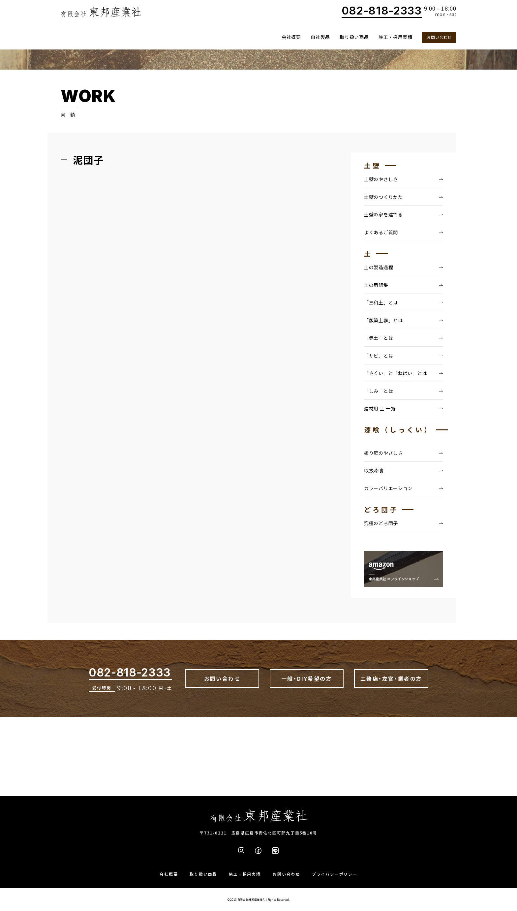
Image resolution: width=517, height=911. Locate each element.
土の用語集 (376, 285)
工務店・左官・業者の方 (391, 678)
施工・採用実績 (395, 37)
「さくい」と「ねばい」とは (395, 373)
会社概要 (291, 37)
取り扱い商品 (354, 37)
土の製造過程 (378, 267)
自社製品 (320, 37)
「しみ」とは (378, 391)
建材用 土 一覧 (380, 408)
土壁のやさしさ (381, 179)
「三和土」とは (381, 302)
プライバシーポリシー (334, 874)
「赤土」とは (378, 337)
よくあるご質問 (381, 232)
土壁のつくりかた (383, 197)
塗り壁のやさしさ (383, 453)
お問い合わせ (439, 37)
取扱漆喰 (373, 470)
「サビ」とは (378, 355)
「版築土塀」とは (383, 320)
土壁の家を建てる (383, 214)
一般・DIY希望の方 (306, 678)
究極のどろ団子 (381, 523)
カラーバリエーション (388, 488)
